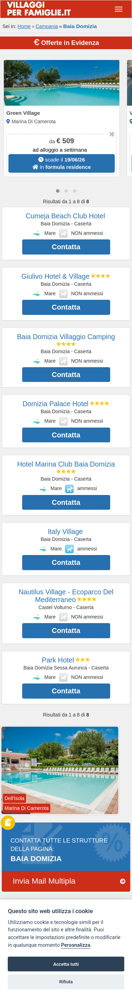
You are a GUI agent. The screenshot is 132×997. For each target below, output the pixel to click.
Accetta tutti (66, 964)
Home (24, 26)
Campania (47, 26)
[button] (58, 190)
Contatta (66, 247)
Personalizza (75, 945)
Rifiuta (66, 981)
